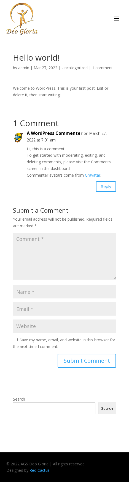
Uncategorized (75, 67)
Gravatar (92, 175)
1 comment (102, 67)
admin (23, 67)
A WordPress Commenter (54, 133)
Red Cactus (39, 470)
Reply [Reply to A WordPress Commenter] (106, 186)
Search (19, 399)
